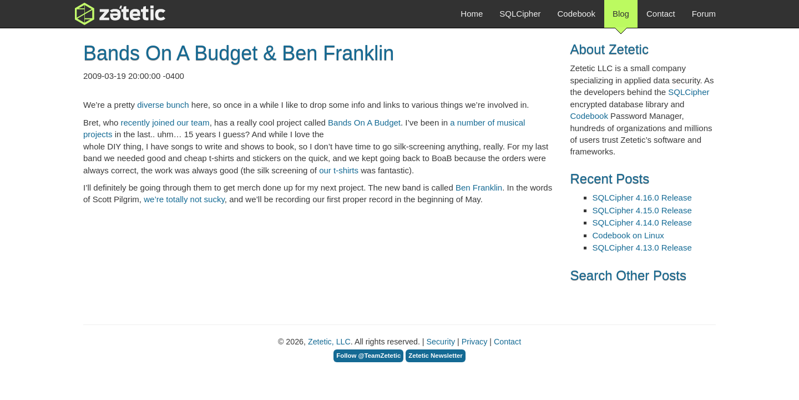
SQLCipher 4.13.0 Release (642, 247)
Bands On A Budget (364, 122)
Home (472, 13)
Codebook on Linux (628, 235)
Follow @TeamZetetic (368, 355)
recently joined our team (165, 122)
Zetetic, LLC (329, 341)
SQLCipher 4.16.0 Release (642, 197)
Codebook (576, 13)
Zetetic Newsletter (435, 355)
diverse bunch (163, 104)
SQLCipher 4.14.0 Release (642, 222)
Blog (621, 18)
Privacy (475, 341)
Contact (660, 13)
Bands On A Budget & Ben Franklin (238, 53)
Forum (704, 13)
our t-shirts (338, 170)
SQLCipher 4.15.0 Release (642, 210)
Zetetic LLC (108, 13)
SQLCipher (519, 13)
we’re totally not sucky (184, 199)
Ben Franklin (479, 187)
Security (441, 341)
